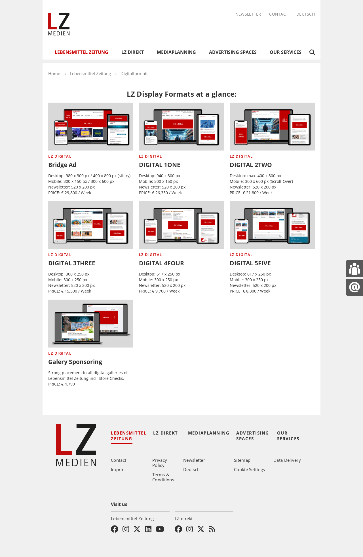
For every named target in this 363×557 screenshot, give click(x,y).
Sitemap (242, 460)
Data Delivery (287, 460)
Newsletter (248, 14)
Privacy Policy (159, 462)
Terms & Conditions (163, 477)
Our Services (285, 52)
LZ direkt (132, 52)
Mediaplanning (176, 52)
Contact (278, 14)
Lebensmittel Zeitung (81, 52)
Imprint (118, 469)
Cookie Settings (249, 469)
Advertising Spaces (233, 52)
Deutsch (305, 14)
